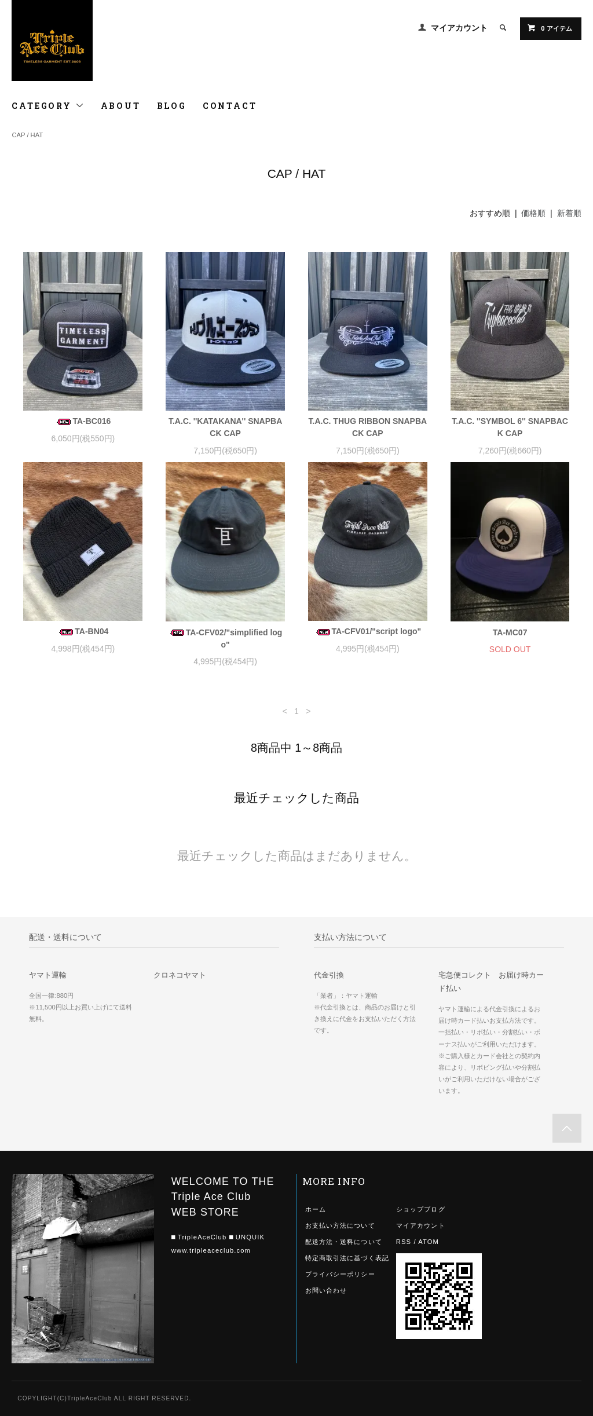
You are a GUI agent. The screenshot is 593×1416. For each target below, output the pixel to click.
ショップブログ (420, 1209)
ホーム (315, 1209)
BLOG (171, 105)
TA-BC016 (83, 421)
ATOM (428, 1241)
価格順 (533, 213)
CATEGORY (48, 105)
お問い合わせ (326, 1290)
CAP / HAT (27, 134)
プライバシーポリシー (340, 1274)
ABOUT (121, 105)
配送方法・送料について (343, 1241)
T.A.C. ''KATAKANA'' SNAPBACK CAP (225, 427)
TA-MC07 (510, 632)
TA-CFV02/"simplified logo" (226, 638)
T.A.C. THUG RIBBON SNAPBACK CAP (368, 427)
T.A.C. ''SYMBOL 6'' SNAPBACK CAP (510, 427)
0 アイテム (549, 27)
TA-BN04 (82, 631)
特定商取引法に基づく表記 (347, 1257)
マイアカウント (459, 27)
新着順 (569, 213)
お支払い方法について (340, 1225)
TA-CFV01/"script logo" (368, 631)
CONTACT (230, 105)
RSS (403, 1241)
